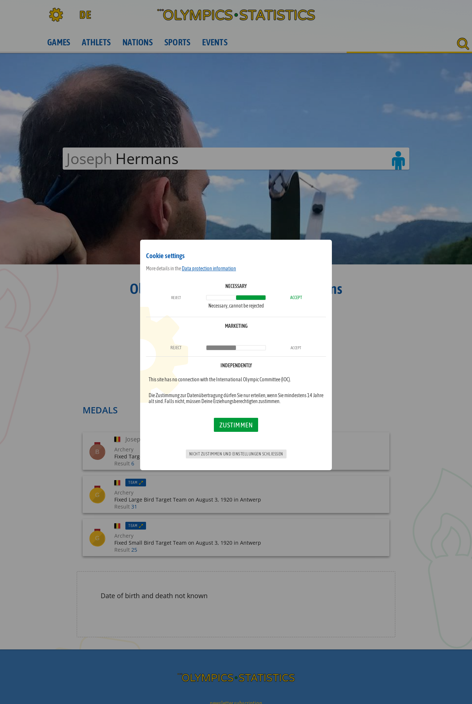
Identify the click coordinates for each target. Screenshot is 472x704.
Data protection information (209, 268)
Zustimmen (236, 425)
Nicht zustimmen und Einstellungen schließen (236, 454)
